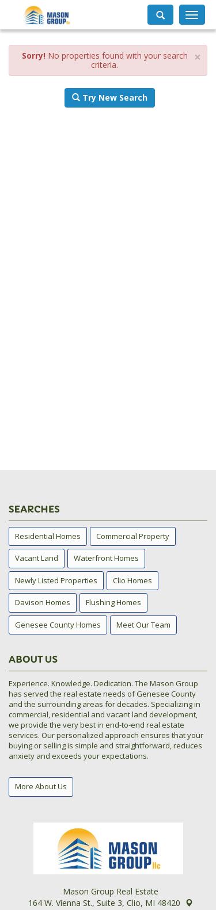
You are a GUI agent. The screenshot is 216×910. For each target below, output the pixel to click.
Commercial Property (132, 536)
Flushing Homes (113, 602)
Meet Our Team (143, 625)
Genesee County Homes (58, 625)
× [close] (197, 57)
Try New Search (109, 97)
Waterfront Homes (106, 558)
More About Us (41, 786)
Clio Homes (132, 580)
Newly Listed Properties (56, 580)
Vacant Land (36, 558)
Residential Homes (48, 536)
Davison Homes (42, 602)
